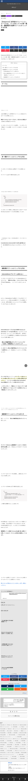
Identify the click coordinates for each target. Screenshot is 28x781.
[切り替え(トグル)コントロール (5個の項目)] (6, 739)
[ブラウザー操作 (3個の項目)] (11, 753)
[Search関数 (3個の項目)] (23, 755)
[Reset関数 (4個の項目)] (11, 747)
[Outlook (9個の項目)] (10, 729)
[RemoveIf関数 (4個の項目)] (24, 749)
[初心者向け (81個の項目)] (3, 725)
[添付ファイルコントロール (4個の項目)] (21, 747)
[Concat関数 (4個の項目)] (11, 751)
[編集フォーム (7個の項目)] (24, 731)
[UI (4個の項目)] (25, 743)
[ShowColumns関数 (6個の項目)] (23, 733)
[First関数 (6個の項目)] (10, 733)
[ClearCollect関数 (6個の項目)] (13, 735)
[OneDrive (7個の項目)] (17, 731)
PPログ (10, 763)
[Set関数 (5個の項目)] (17, 741)
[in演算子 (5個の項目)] (12, 743)
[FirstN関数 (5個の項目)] (10, 741)
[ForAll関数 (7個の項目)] (3, 731)
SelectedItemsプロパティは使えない (11, 71)
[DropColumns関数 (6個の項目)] (23, 735)
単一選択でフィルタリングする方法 (10, 67)
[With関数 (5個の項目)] (24, 741)
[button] (14, 50)
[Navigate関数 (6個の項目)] (4, 735)
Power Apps (8, 15)
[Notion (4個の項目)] (3, 747)
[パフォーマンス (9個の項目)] (16, 729)
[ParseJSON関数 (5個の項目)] (4, 743)
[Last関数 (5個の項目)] (3, 741)
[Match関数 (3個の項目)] (24, 759)
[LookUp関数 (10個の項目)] (3, 729)
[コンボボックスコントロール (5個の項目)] (8, 737)
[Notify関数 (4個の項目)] (3, 745)
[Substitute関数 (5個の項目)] (24, 739)
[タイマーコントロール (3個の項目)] (6, 757)
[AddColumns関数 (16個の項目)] (23, 725)
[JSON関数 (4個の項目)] (19, 743)
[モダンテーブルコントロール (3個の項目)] (21, 751)
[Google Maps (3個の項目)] (3, 753)
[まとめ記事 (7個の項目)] (10, 731)
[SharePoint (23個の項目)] (16, 725)
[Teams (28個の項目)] (9, 725)
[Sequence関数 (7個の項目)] (24, 729)
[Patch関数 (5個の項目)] (22, 737)
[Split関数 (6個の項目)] (16, 733)
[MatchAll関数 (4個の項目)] (10, 745)
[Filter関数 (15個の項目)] (17, 727)
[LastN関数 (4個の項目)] (18, 745)
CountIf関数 (3, 18)
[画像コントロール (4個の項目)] (4, 749)
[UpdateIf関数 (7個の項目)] (3, 733)
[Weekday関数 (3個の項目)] (15, 759)
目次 (12, 63)
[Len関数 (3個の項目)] (18, 753)
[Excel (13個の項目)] (24, 727)
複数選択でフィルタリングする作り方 (12, 77)
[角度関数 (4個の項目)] (3, 751)
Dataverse (3, 15)
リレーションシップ (18, 15)
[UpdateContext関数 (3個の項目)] (5, 759)
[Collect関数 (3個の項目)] (24, 757)
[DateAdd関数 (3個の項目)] (24, 753)
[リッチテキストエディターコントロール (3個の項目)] (9, 755)
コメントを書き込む (14, 716)
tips (13, 15)
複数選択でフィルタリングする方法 (10, 69)
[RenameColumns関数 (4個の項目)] (14, 749)
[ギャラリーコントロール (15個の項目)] (6, 727)
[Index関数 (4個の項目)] (24, 745)
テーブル (5, 65)
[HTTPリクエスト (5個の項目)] (16, 739)
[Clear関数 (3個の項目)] (16, 757)
